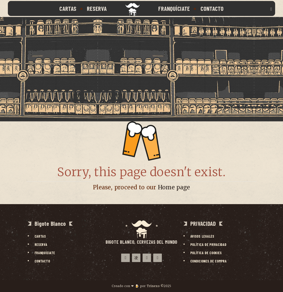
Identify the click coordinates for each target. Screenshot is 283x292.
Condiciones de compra (208, 261)
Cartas (67, 8)
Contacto (212, 8)
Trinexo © (155, 286)
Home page (174, 187)
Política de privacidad (208, 244)
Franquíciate (174, 8)
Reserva (97, 8)
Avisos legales (202, 236)
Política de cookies (206, 253)
